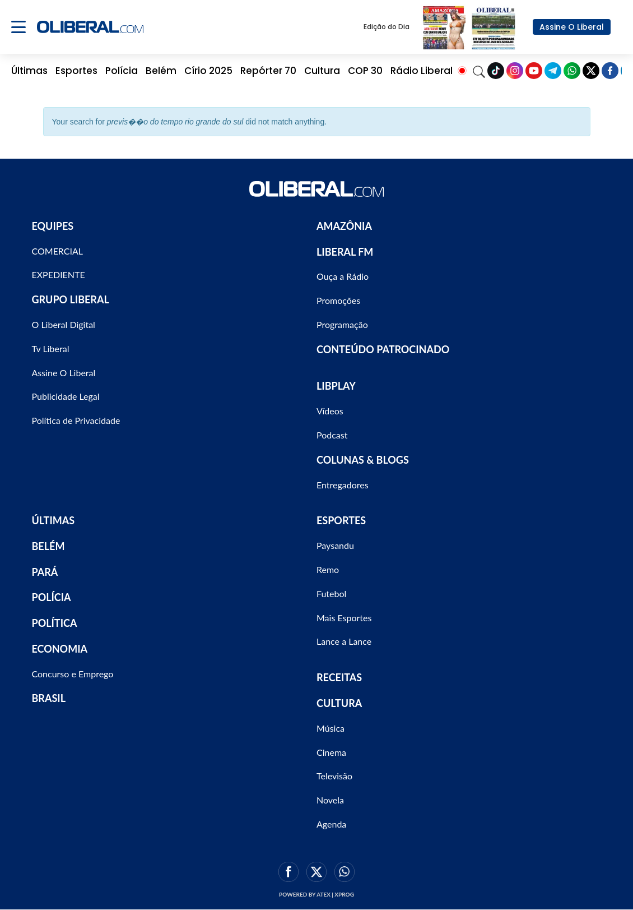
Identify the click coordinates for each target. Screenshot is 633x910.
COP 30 (365, 70)
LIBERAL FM (344, 252)
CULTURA (339, 703)
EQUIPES (53, 226)
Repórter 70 (268, 70)
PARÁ (45, 572)
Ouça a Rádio (342, 276)
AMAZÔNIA (344, 226)
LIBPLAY (336, 386)
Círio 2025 (208, 70)
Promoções (338, 300)
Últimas (29, 70)
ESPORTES (341, 520)
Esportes (76, 70)
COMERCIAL (57, 251)
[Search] (479, 70)
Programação (342, 324)
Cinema (331, 752)
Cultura (322, 70)
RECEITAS (339, 677)
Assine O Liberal (571, 27)
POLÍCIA (51, 597)
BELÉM (48, 546)
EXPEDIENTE (58, 274)
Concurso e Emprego (73, 673)
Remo (327, 569)
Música (330, 728)
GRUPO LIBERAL (70, 299)
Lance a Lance (343, 641)
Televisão (334, 775)
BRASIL (49, 698)
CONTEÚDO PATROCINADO (382, 349)
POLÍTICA (54, 623)
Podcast (331, 434)
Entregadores (342, 484)
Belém (161, 70)
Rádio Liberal (421, 70)
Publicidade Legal (66, 396)
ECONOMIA (60, 649)
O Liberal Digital (63, 324)
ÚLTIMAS (53, 520)
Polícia (121, 70)
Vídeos (329, 410)
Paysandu (335, 545)
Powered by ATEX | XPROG (316, 894)
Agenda (331, 824)
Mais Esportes (343, 617)
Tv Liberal (50, 348)
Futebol (331, 593)
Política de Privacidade (76, 420)
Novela (330, 799)
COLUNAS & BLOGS (362, 460)
